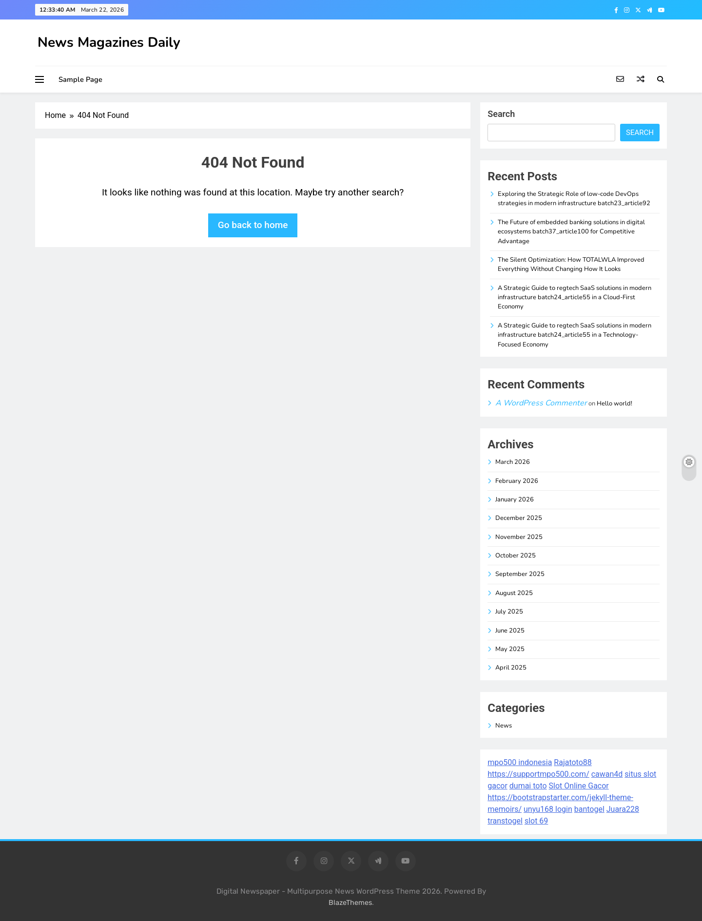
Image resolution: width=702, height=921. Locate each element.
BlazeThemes (350, 903)
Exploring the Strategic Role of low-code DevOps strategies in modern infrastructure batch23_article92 (574, 199)
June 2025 (510, 630)
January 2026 (514, 499)
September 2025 (520, 574)
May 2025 (510, 649)
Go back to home (253, 224)
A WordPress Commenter (541, 403)
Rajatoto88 (572, 762)
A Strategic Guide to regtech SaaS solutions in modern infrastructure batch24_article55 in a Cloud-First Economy (574, 297)
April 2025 (510, 667)
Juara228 (622, 809)
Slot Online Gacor (579, 785)
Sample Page (80, 79)
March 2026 (512, 462)
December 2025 (518, 518)
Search (501, 114)
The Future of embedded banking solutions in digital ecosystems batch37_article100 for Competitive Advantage (571, 232)
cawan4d (607, 774)
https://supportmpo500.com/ (538, 774)
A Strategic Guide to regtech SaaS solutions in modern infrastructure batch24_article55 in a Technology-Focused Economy (574, 335)
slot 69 (536, 820)
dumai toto (528, 785)
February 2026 (516, 481)
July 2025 (509, 611)
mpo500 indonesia (520, 762)
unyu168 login (548, 809)
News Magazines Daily (109, 42)
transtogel (505, 820)
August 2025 (514, 593)
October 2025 (515, 555)
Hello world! (614, 403)
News (503, 725)
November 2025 (519, 537)
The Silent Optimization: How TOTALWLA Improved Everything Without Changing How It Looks (571, 264)
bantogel (589, 809)
